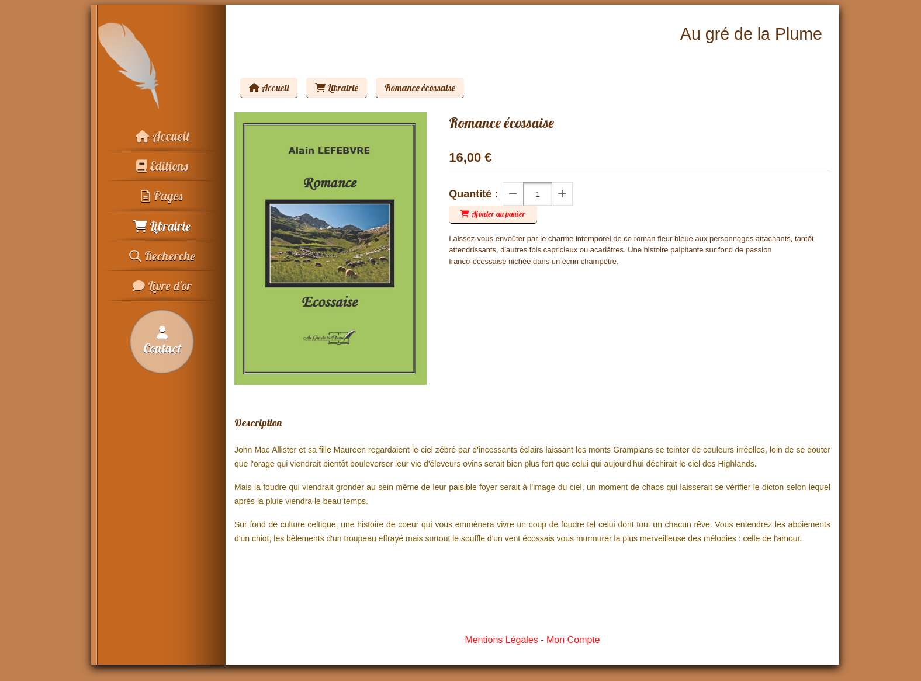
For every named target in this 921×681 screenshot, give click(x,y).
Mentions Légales (501, 640)
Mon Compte (573, 640)
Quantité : (473, 194)
